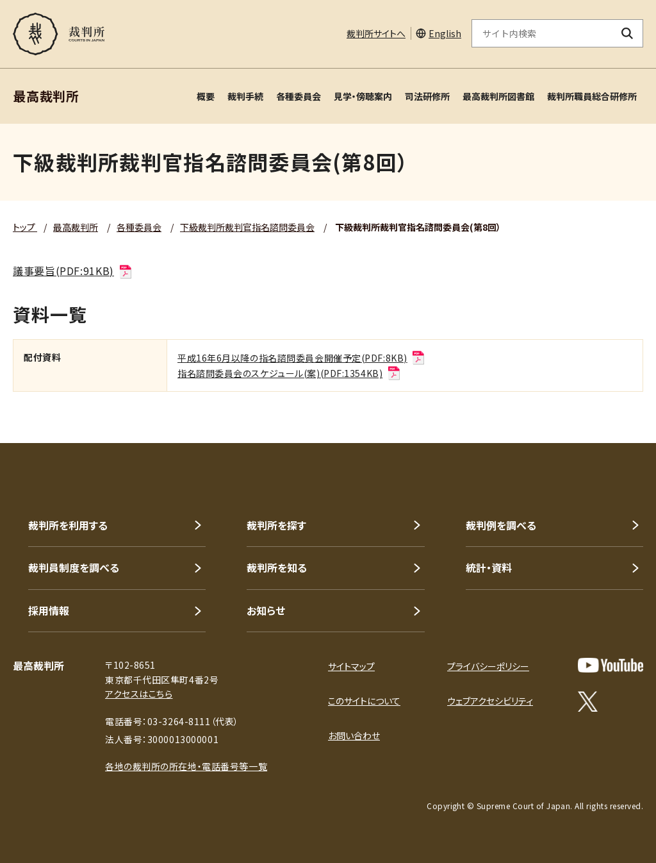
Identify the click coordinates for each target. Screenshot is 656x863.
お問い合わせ (354, 735)
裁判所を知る (277, 567)
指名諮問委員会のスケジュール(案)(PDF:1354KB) (289, 373)
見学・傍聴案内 (363, 96)
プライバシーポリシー (488, 666)
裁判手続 (245, 96)
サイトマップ (351, 666)
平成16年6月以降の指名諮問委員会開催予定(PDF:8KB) (301, 357)
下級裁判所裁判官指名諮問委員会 (247, 227)
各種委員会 (298, 96)
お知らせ (266, 610)
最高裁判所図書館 (498, 96)
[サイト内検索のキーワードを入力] (542, 33)
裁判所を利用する (68, 525)
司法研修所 (427, 96)
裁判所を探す (276, 525)
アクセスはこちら (138, 693)
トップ (25, 227)
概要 (206, 96)
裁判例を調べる (501, 525)
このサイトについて (364, 700)
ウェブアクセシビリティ (490, 700)
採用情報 (48, 610)
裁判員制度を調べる (73, 567)
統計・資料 (489, 567)
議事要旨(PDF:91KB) (73, 270)
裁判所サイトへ (376, 33)
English (445, 33)
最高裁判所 (75, 227)
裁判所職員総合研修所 (592, 96)
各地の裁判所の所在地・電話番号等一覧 (186, 766)
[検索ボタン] (627, 33)
